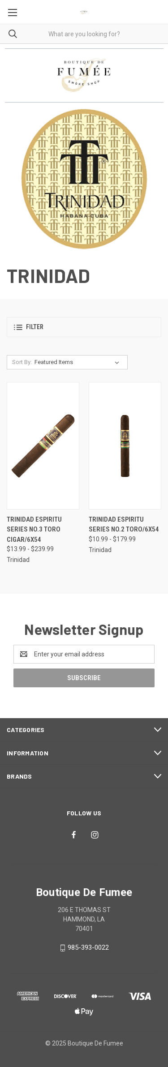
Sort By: (22, 362)
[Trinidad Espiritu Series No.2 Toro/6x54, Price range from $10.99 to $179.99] (124, 446)
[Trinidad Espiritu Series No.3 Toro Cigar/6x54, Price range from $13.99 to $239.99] (43, 446)
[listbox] (78, 362)
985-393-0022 (88, 947)
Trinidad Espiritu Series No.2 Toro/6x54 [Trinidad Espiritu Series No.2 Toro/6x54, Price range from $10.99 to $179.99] (124, 524)
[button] (84, 327)
